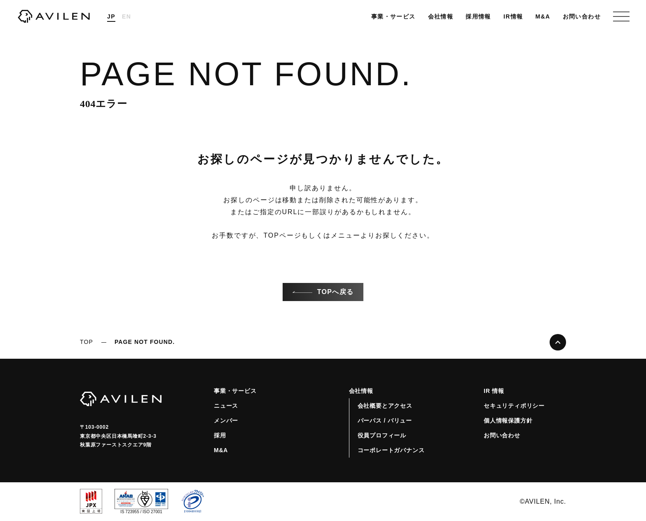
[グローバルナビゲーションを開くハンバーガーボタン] (621, 16)
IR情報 (513, 16)
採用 (220, 435)
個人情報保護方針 (508, 420)
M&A (543, 16)
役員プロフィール (382, 435)
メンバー (226, 420)
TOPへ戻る (323, 291)
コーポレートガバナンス (391, 450)
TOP (86, 342)
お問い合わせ (582, 16)
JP (111, 16)
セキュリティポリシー (514, 405)
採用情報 (478, 16)
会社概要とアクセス (385, 405)
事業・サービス (393, 16)
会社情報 (441, 16)
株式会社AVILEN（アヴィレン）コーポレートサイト (53, 16)
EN (126, 16)
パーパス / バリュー (385, 420)
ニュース (226, 405)
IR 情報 (494, 391)
